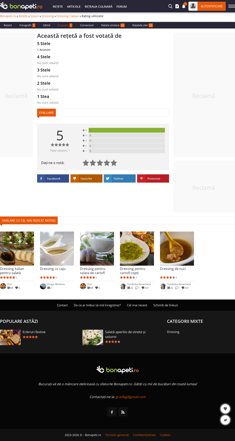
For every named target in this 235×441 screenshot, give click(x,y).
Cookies (165, 435)
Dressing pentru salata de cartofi (92, 271)
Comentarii (87, 25)
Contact (62, 305)
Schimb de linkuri (165, 305)
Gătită (46, 25)
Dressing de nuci (173, 269)
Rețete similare (113, 25)
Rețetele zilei (142, 25)
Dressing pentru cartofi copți (132, 271)
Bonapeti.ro (8, 16)
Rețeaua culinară (98, 6)
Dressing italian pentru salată (12, 271)
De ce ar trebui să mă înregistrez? (97, 305)
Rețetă (8, 25)
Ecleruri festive (34, 332)
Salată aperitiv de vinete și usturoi (125, 334)
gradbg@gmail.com (131, 397)
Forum (121, 6)
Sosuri (34, 16)
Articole (74, 6)
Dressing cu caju (53, 269)
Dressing (48, 16)
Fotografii (27, 25)
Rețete (58, 6)
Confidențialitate (144, 435)
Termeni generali (117, 435)
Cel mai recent (137, 305)
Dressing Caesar (67, 16)
